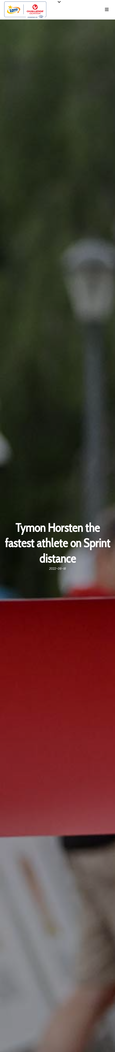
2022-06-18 (57, 568)
